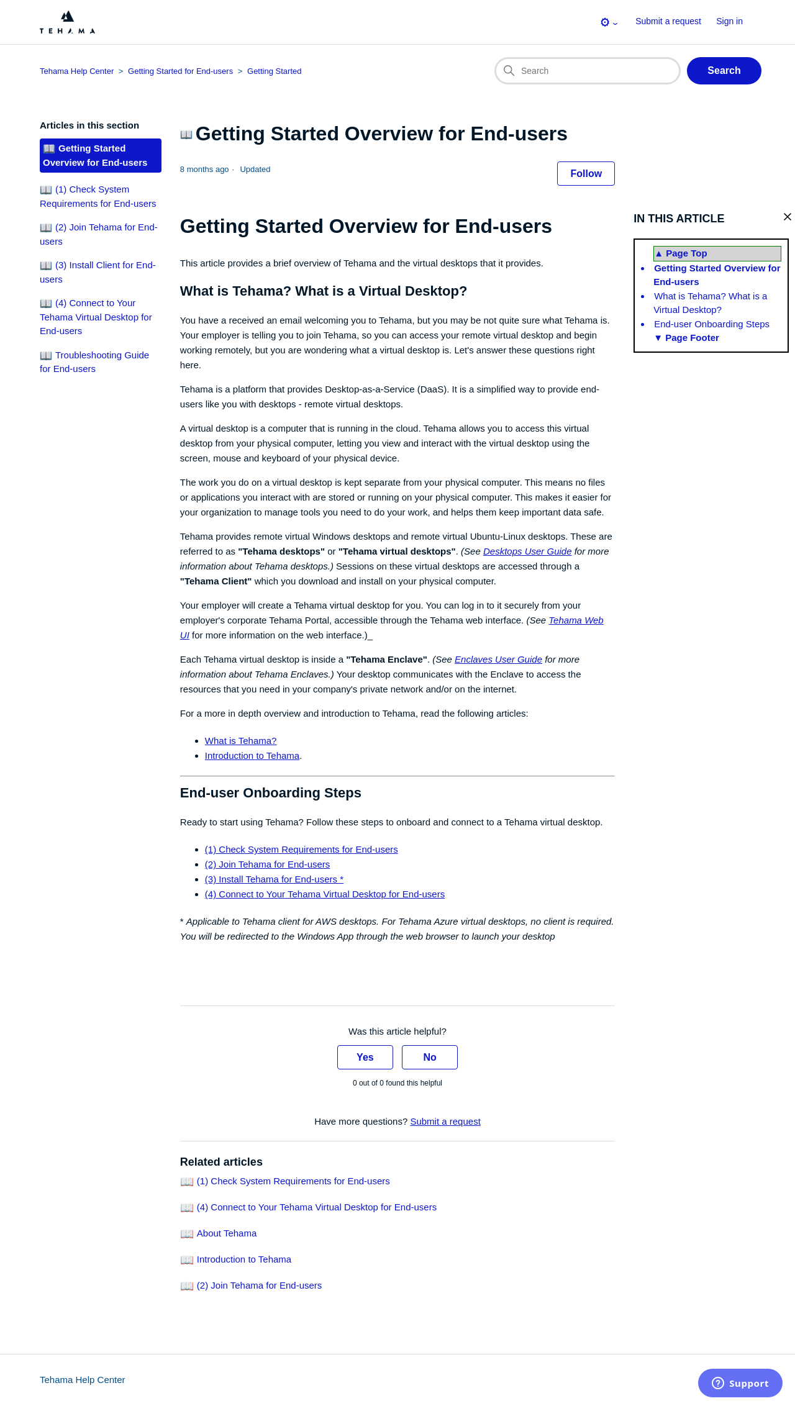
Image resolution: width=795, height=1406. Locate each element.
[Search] (587, 70)
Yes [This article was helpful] (365, 1057)
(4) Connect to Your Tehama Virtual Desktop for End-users (325, 894)
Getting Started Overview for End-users (716, 275)
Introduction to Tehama (252, 755)
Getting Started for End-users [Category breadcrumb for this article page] (180, 71)
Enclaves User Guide (498, 659)
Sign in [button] (729, 21)
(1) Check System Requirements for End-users (301, 849)
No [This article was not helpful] (429, 1057)
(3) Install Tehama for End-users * (274, 879)
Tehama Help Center (82, 1379)
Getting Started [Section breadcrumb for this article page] (274, 71)
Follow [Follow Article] (586, 173)
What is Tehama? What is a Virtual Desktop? (710, 303)
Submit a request (668, 21)
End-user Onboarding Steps (712, 324)
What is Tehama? (241, 740)
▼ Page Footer (686, 337)
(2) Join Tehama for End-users (267, 864)
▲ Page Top (680, 253)
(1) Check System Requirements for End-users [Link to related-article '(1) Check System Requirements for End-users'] (293, 1181)
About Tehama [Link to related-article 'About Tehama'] (227, 1233)
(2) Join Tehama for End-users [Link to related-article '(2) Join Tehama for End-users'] (259, 1286)
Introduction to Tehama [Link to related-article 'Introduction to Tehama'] (244, 1259)
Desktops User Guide (527, 551)
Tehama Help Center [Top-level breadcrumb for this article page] (77, 71)
